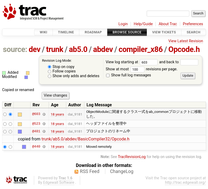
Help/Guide (143, 24)
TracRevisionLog (132, 157)
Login (123, 24)
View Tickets (164, 32)
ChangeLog (121, 171)
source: (15, 49)
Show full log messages (128, 75)
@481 (36, 131)
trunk (54, 49)
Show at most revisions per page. (142, 69)
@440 (36, 146)
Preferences (193, 24)
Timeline (66, 32)
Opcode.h (184, 49)
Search (193, 32)
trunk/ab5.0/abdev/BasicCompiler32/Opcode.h (85, 138)
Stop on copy (61, 67)
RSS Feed (89, 171)
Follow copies (62, 71)
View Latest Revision (185, 41)
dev (34, 49)
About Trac (168, 24)
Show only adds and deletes (74, 76)
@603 (36, 114)
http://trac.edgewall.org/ (185, 182)
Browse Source (127, 32)
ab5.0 (78, 49)
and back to (178, 62)
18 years (57, 114)
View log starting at (132, 62)
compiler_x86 (140, 49)
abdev (103, 49)
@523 (36, 123)
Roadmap (93, 32)
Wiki (43, 32)
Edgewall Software (58, 182)
